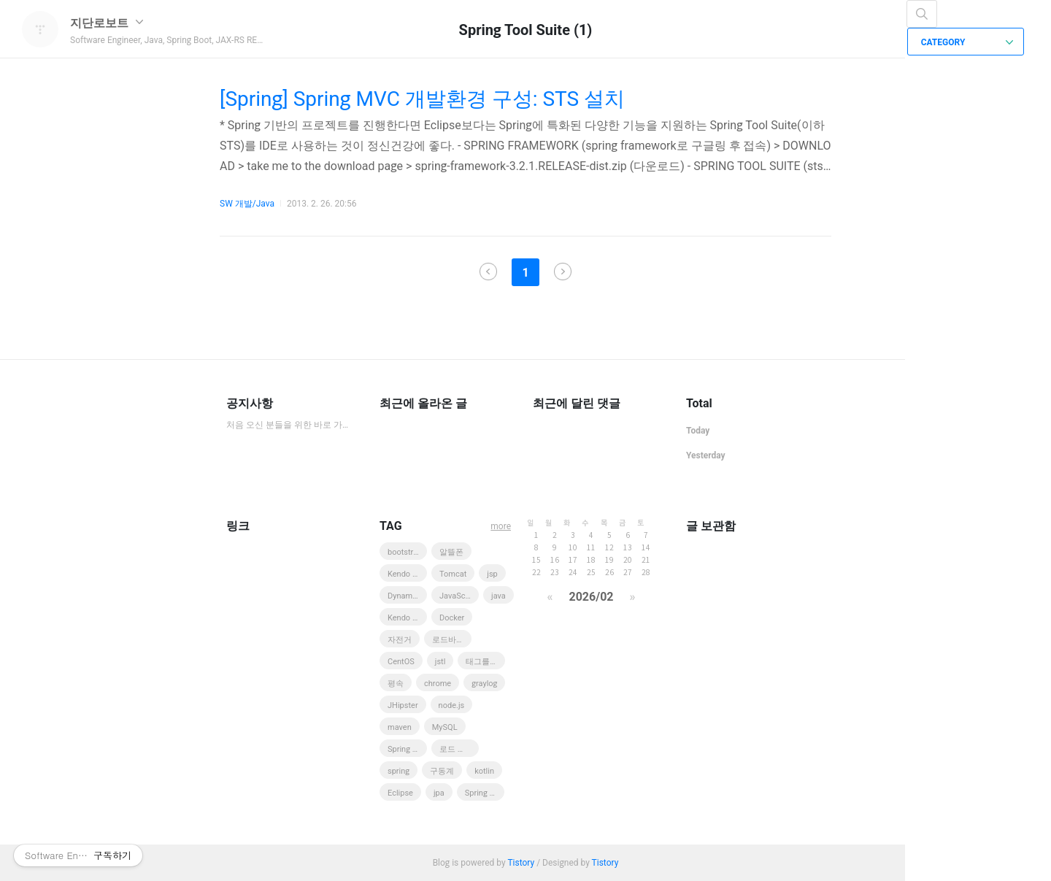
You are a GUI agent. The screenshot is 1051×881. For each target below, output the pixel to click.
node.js (452, 705)
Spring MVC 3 (407, 749)
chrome (437, 683)
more (500, 526)
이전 (488, 271)
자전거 (400, 640)
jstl (440, 661)
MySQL (445, 727)
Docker (451, 618)
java (498, 596)
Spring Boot (484, 793)
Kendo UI (404, 618)
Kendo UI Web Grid (407, 574)
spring (398, 771)
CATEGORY (967, 42)
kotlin (484, 771)
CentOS (401, 661)
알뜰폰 (451, 552)
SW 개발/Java (247, 204)
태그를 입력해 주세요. (485, 661)
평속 (396, 683)
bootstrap (405, 552)
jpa (439, 793)
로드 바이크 (459, 749)
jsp (492, 574)
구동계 (442, 771)
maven (400, 727)
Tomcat (452, 574)
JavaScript (458, 596)
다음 (562, 271)
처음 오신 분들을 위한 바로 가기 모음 (288, 425)
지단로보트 (106, 23)
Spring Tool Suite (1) (526, 30)
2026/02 (591, 597)
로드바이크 (451, 640)
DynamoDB (407, 596)
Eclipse (400, 793)
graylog (484, 683)
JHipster (403, 705)
